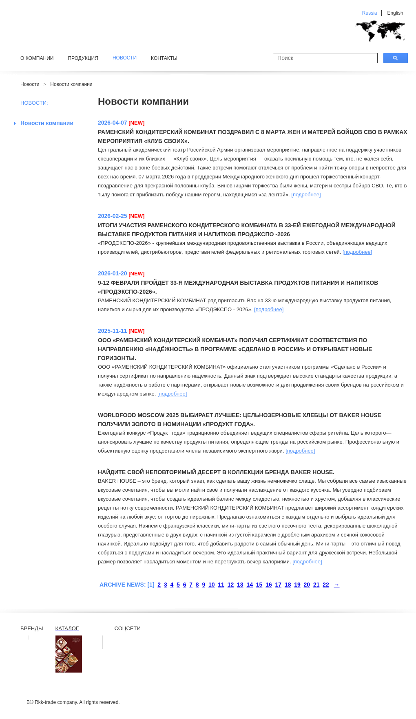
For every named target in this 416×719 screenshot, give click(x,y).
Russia (369, 13)
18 (288, 584)
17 (278, 584)
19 (297, 584)
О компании (36, 58)
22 (326, 584)
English (395, 13)
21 (316, 584)
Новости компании (71, 84)
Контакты (164, 58)
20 (307, 584)
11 (221, 584)
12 (231, 584)
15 (259, 584)
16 (269, 584)
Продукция (83, 58)
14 (249, 584)
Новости (29, 84)
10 (211, 584)
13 (240, 584)
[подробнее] (306, 194)
